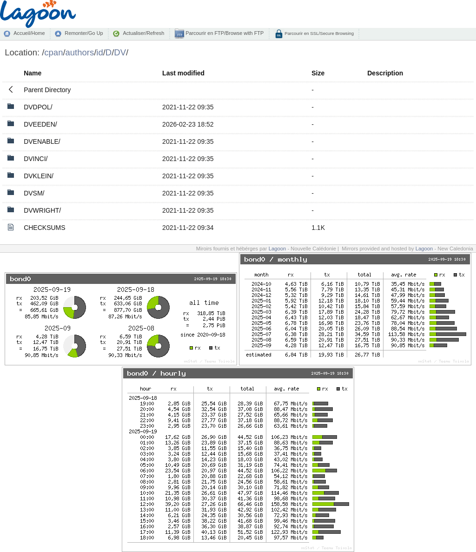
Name (32, 73)
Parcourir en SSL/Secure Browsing (319, 33)
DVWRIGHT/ (42, 210)
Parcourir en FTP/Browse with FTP (224, 33)
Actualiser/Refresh (143, 33)
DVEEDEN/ (40, 124)
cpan (53, 52)
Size (317, 73)
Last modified (183, 73)
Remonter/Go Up (84, 33)
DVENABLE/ (42, 141)
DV (120, 52)
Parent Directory (47, 90)
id (99, 52)
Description (385, 73)
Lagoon (277, 248)
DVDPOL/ (38, 107)
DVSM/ (34, 193)
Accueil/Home (29, 33)
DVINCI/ (35, 158)
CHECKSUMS (44, 227)
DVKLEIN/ (38, 176)
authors (80, 52)
